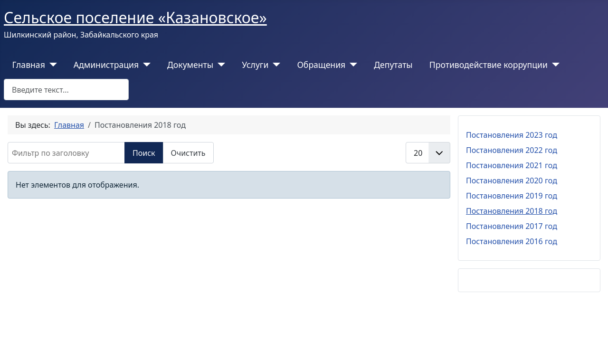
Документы (190, 64)
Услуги (255, 64)
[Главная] (51, 64)
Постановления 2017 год (511, 226)
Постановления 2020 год (511, 180)
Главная (28, 64)
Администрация (106, 64)
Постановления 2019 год (511, 195)
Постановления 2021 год (511, 165)
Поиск (144, 153)
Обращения (321, 64)
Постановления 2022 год (511, 150)
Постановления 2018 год (511, 211)
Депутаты (393, 64)
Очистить (188, 153)
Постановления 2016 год (511, 241)
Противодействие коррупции (488, 64)
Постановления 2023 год (511, 135)
